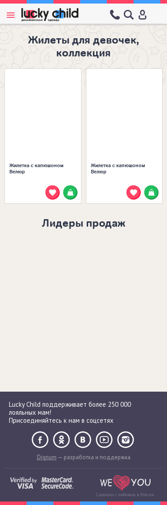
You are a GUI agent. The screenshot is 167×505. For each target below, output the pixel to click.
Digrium (47, 457)
